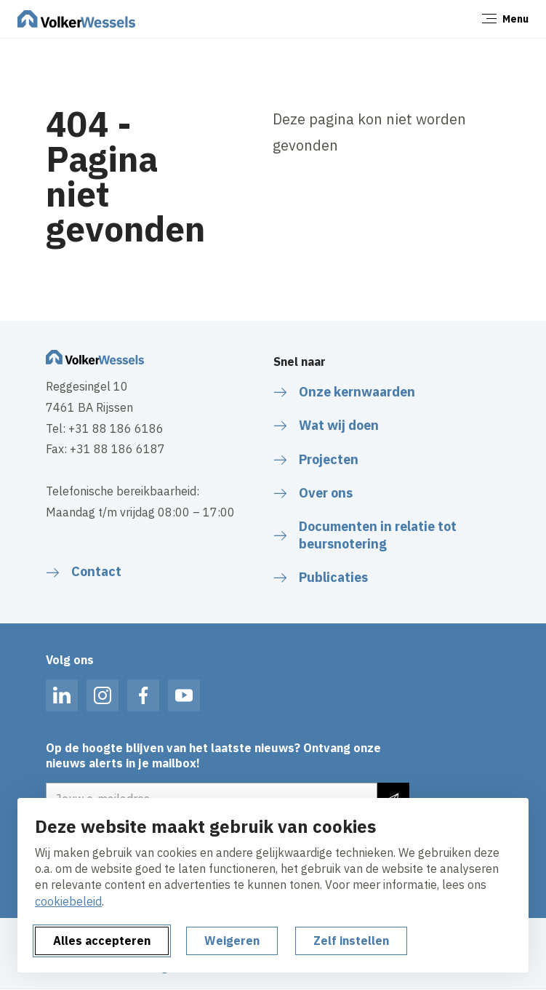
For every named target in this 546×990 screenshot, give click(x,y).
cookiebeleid (68, 901)
